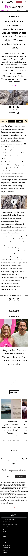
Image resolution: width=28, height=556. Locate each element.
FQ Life (11, 10)
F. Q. (14, 85)
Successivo (14, 311)
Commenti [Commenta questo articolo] (14, 112)
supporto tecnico (4, 503)
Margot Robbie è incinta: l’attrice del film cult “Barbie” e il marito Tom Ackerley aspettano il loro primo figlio (14, 357)
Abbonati (19, 2)
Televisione (17, 10)
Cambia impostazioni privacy (10, 524)
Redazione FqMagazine (11, 440)
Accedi (8, 476)
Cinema (23, 10)
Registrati (20, 476)
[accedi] (25, 2)
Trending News (5, 10)
